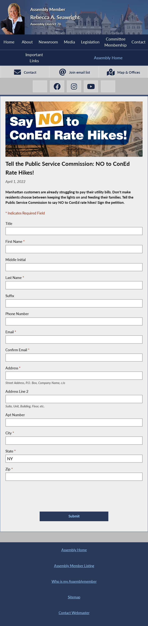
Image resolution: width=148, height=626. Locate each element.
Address (41, 368)
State (10, 451)
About (27, 41)
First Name (15, 242)
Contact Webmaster (74, 613)
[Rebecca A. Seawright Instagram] (74, 86)
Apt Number (15, 415)
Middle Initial (15, 260)
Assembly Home (108, 57)
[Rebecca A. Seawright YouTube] (91, 86)
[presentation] (37, 493)
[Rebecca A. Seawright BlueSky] (108, 86)
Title (8, 224)
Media (69, 41)
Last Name (14, 278)
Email (10, 332)
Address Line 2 (30, 391)
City (9, 433)
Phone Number (17, 314)
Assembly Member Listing (74, 566)
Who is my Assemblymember (74, 581)
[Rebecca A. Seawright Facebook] (57, 86)
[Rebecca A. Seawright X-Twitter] (40, 86)
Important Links (34, 57)
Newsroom (48, 41)
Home (9, 41)
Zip (9, 469)
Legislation (90, 41)
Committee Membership (115, 42)
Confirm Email (17, 350)
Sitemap (74, 597)
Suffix (9, 296)
